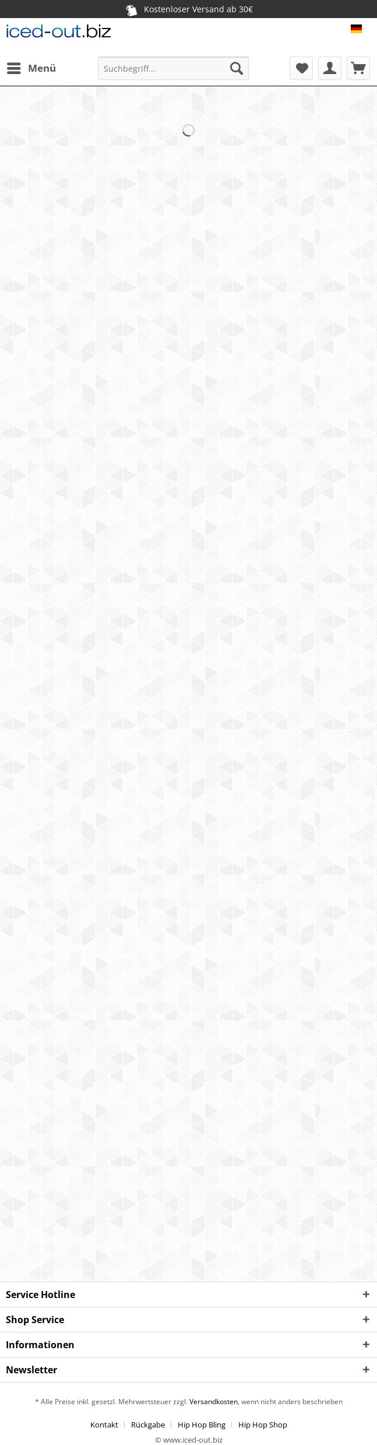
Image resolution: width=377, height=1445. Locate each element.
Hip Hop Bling (202, 1424)
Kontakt (104, 1424)
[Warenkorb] (358, 68)
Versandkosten (213, 1402)
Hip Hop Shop (262, 1424)
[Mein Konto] (329, 68)
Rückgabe (148, 1424)
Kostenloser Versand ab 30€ (189, 9)
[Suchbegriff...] (173, 68)
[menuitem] (31, 68)
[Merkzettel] (301, 68)
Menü (31, 67)
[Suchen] (236, 68)
